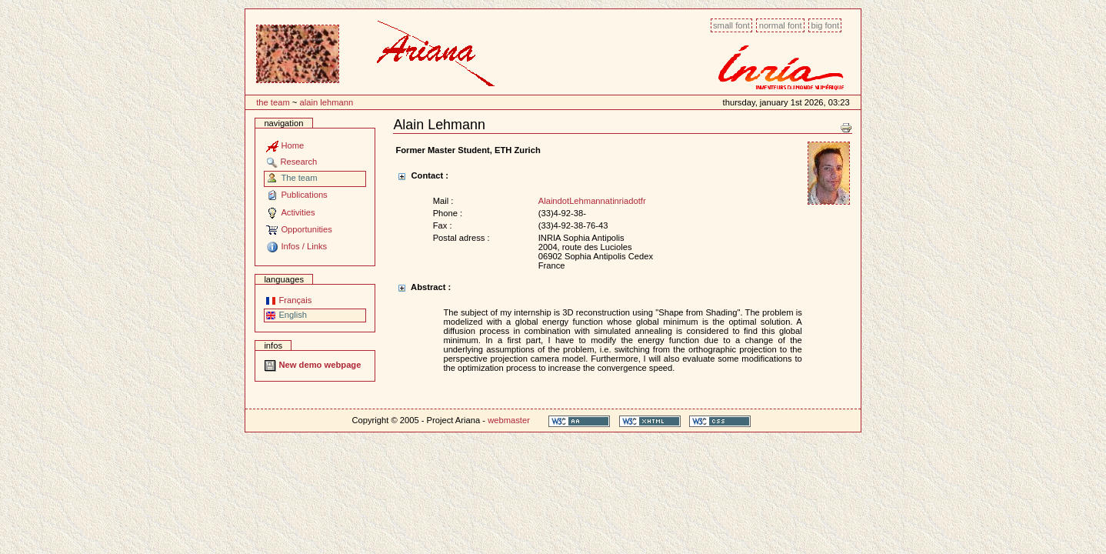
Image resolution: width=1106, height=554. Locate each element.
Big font (825, 25)
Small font (731, 25)
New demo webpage (312, 364)
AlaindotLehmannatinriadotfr (592, 200)
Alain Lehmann (326, 102)
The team (273, 102)
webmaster (509, 420)
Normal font (780, 25)
